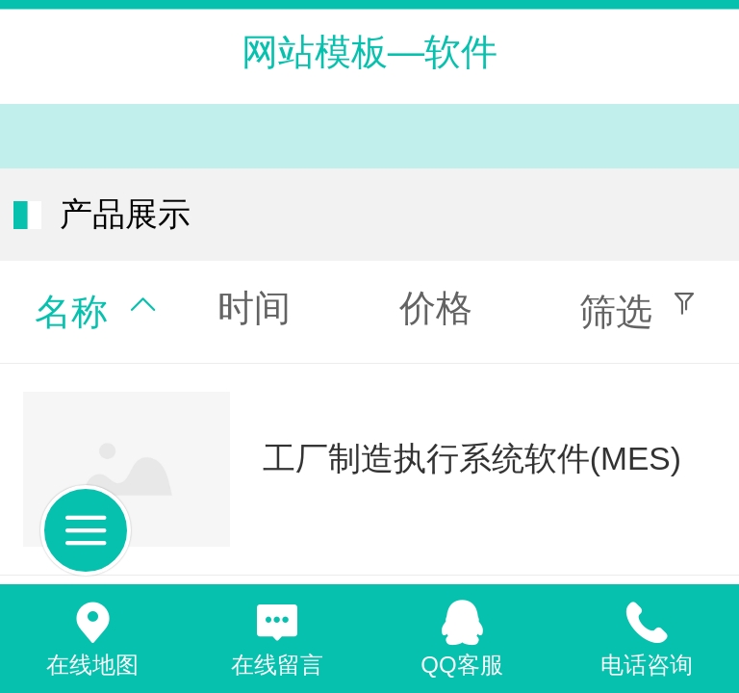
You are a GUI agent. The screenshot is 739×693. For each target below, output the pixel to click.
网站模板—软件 (369, 51)
